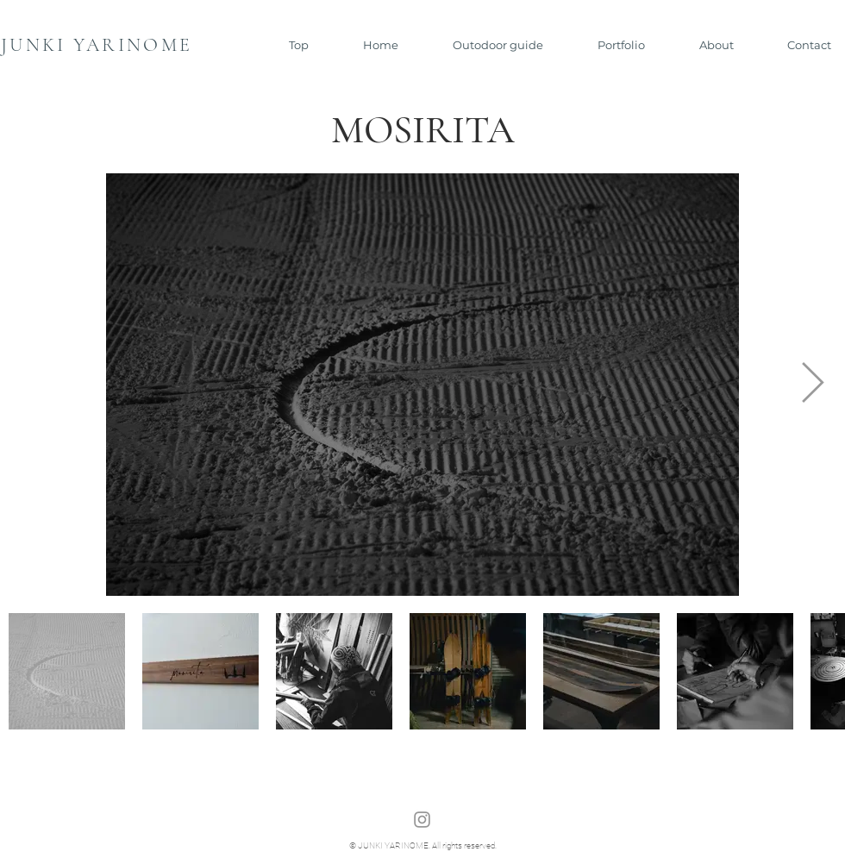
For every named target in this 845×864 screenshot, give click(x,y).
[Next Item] (812, 385)
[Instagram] (422, 819)
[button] (483, 44)
